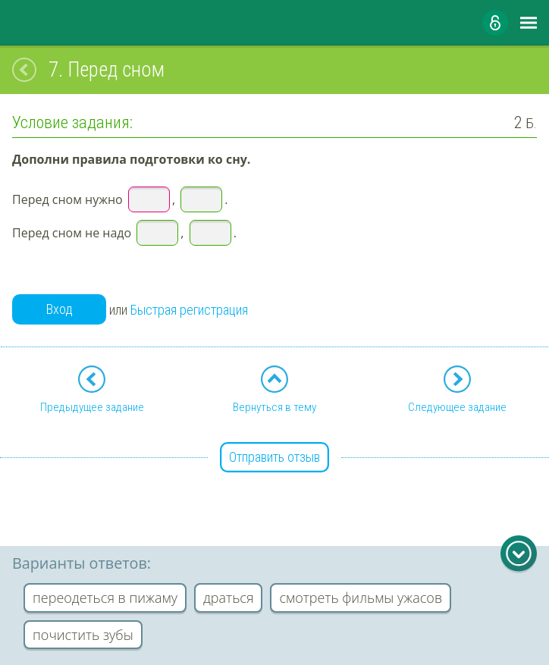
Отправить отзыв (274, 457)
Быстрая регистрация (189, 310)
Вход (59, 309)
